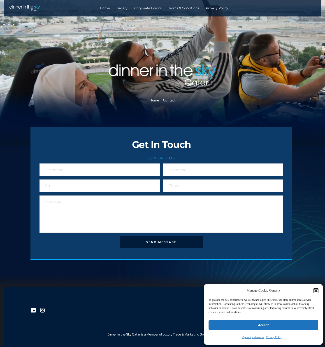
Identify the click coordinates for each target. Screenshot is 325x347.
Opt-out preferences (253, 337)
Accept (263, 325)
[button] (316, 290)
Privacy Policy (274, 337)
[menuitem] (105, 8)
